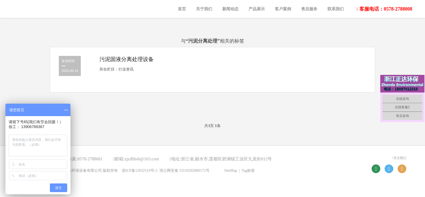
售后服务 (309, 9)
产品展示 (257, 9)
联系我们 (335, 9)
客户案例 (283, 9)
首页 (182, 9)
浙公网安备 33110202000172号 (184, 171)
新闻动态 (230, 9)
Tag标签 (248, 171)
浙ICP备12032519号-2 (139, 171)
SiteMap (230, 171)
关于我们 (204, 9)
